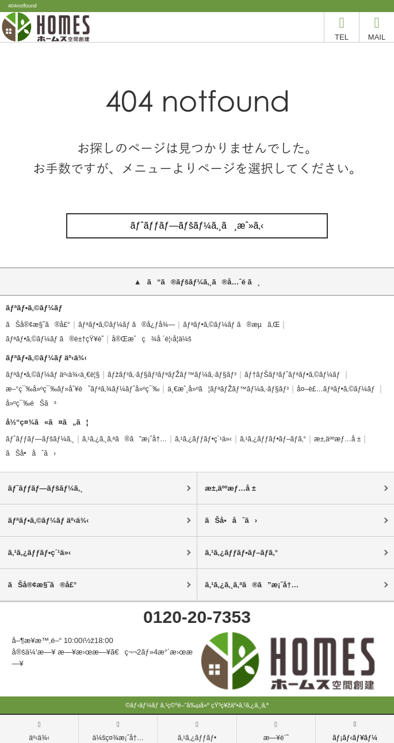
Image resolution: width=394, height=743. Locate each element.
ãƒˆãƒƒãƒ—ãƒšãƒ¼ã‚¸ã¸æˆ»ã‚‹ (197, 225)
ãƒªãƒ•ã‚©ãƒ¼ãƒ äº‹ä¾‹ (48, 520)
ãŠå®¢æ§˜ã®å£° (38, 325)
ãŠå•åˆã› (31, 453)
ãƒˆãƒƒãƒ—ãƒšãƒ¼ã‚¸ (40, 439)
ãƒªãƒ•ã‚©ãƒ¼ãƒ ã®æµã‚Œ (231, 325)
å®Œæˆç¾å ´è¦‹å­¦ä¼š (151, 339)
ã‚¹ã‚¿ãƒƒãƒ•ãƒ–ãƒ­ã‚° (273, 439)
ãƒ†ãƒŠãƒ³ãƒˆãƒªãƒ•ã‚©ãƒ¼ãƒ (293, 375)
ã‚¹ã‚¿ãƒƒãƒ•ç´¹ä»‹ (203, 439)
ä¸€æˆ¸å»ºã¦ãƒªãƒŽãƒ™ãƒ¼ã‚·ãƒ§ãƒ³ (228, 389)
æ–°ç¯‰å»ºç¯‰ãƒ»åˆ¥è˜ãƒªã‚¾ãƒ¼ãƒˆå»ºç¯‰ (82, 389)
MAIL (376, 26)
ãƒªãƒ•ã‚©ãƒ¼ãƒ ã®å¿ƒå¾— (126, 325)
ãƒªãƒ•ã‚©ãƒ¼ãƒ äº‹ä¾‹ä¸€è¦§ (53, 375)
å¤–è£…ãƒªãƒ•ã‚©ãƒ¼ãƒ (337, 389)
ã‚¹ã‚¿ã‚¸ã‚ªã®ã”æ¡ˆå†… (124, 439)
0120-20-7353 (197, 616)
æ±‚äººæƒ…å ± (337, 439)
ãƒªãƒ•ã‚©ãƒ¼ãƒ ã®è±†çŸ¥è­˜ (55, 339)
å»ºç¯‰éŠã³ (31, 403)
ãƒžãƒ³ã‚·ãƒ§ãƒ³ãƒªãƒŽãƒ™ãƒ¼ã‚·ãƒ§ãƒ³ (172, 375)
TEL (341, 26)
